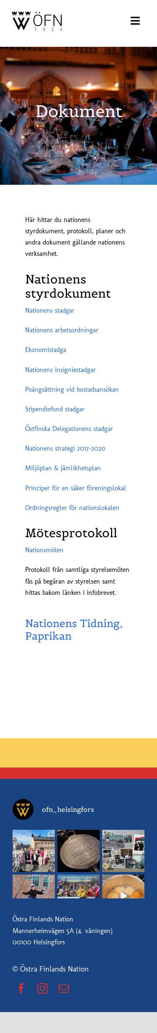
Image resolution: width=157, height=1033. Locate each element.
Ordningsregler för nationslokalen (72, 508)
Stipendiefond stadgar (55, 409)
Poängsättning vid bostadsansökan (72, 389)
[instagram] (42, 988)
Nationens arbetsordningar (61, 330)
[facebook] (21, 988)
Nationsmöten (44, 550)
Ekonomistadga (45, 350)
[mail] (63, 988)
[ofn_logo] (37, 11)
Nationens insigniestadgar (60, 370)
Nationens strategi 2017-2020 (65, 448)
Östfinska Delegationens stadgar (69, 429)
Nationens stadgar (50, 310)
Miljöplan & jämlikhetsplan (63, 468)
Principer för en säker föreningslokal (75, 488)
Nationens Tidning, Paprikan (74, 630)
